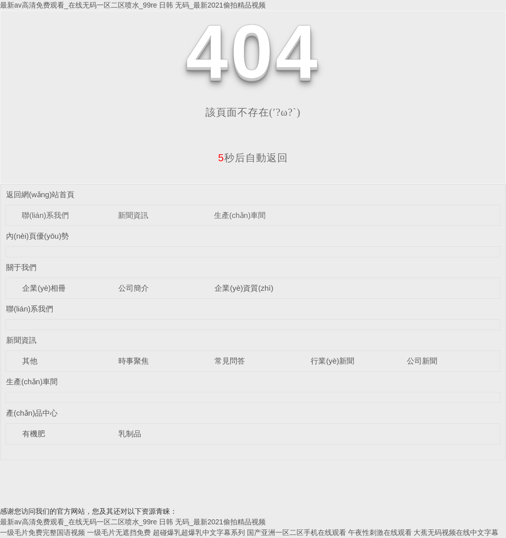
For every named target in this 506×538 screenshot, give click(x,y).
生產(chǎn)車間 (240, 215)
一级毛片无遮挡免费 (119, 532)
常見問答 (230, 360)
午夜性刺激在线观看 (380, 532)
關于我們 (21, 267)
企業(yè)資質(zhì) (244, 288)
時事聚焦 (133, 360)
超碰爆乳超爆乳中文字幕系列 (199, 532)
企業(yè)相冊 (44, 288)
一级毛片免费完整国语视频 (42, 532)
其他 (29, 360)
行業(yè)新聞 (332, 360)
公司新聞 (422, 360)
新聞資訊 (133, 215)
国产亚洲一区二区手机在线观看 (296, 532)
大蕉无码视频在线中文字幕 (455, 532)
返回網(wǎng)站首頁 (40, 194)
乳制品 (129, 433)
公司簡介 (133, 288)
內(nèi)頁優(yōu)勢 (37, 236)
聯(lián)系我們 (45, 215)
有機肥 (33, 433)
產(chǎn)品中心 (32, 413)
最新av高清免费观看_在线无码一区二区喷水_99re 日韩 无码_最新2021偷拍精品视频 (133, 5)
